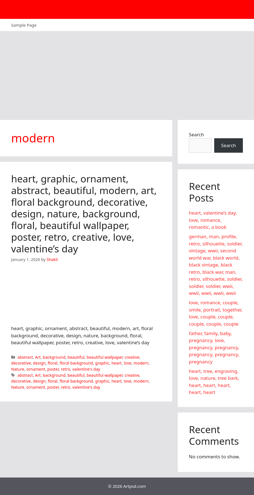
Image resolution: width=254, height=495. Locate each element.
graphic (102, 363)
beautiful (76, 357)
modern (141, 363)
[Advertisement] (127, 73)
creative (132, 357)
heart (117, 363)
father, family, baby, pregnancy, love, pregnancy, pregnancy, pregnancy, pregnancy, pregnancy (214, 347)
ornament (35, 369)
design (39, 363)
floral (53, 363)
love (128, 363)
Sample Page (23, 25)
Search (196, 134)
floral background (76, 363)
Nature (17, 369)
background (54, 357)
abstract (25, 357)
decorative (21, 363)
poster (53, 369)
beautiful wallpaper (104, 357)
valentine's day (86, 369)
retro (65, 369)
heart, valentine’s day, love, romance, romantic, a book (213, 220)
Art (38, 357)
